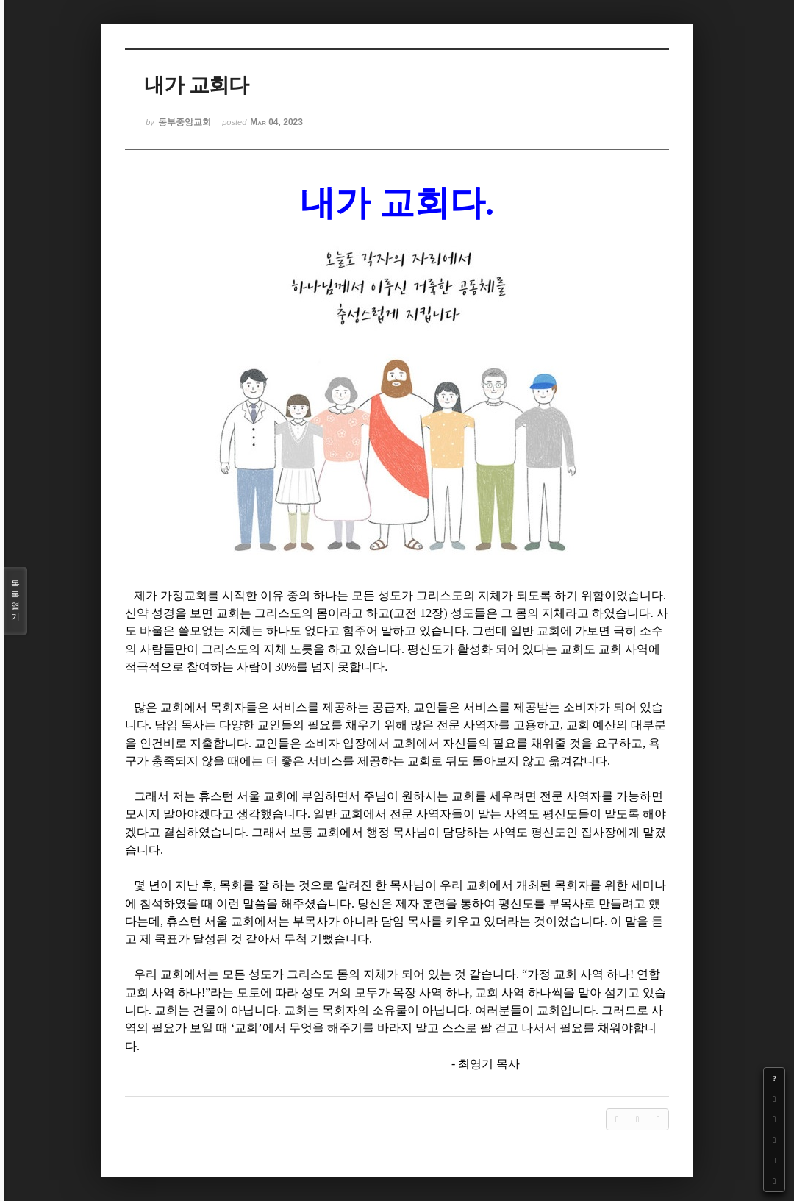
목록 (15, 601)
